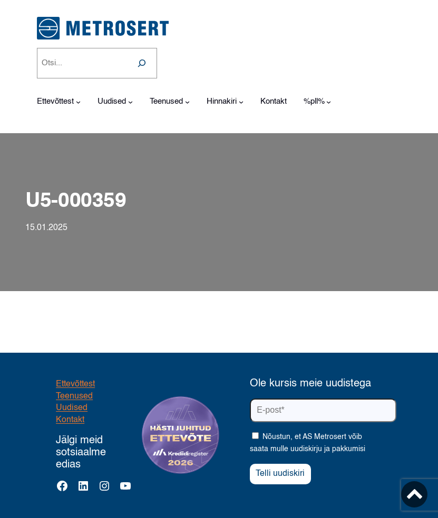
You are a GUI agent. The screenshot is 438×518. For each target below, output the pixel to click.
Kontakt (70, 420)
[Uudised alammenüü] (130, 101)
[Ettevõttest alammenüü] (78, 101)
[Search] (141, 63)
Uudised (71, 408)
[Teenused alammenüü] (187, 101)
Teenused (74, 396)
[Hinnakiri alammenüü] (241, 101)
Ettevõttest (75, 384)
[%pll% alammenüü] (328, 101)
